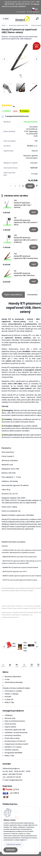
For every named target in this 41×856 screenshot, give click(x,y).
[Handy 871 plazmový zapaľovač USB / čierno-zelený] (20, 57)
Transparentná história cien (15, 116)
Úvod (3, 25)
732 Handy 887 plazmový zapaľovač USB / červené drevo (26, 256)
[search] (37, 18)
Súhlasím (10, 850)
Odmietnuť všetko (13, 844)
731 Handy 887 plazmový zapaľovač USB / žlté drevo (24, 273)
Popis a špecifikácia (13, 294)
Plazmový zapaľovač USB (18, 25)
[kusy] (15, 186)
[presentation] (4, 59)
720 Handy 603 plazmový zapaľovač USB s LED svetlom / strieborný (26, 238)
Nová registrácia (34, 12)
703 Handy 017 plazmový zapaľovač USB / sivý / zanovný (22, 204)
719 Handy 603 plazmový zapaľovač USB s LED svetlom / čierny (26, 221)
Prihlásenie (22, 12)
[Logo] (22, 18)
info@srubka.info (16, 780)
